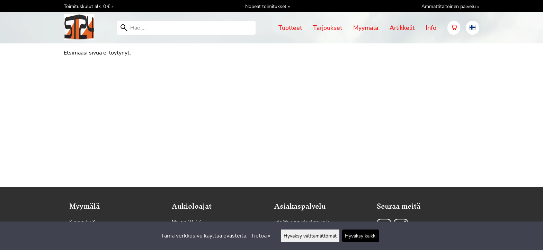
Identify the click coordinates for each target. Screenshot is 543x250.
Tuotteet (290, 28)
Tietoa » (260, 236)
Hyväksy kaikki (360, 235)
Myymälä (366, 28)
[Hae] (186, 28)
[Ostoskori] (453, 28)
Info (431, 28)
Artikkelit (402, 28)
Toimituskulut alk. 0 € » (89, 6)
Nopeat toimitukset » (267, 6)
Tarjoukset (327, 28)
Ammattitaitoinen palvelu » (450, 6)
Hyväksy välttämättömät (310, 235)
